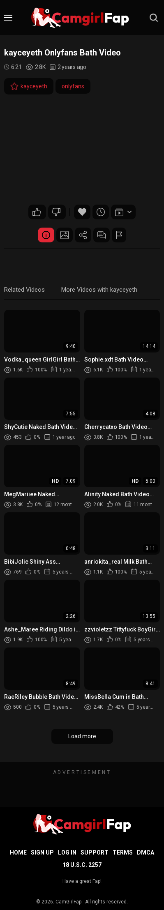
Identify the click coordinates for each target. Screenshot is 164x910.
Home (18, 852)
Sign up (42, 852)
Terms (123, 852)
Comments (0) (101, 235)
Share (83, 235)
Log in (67, 852)
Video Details (46, 235)
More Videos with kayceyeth (99, 289)
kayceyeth (28, 86)
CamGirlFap (68, 902)
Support (95, 852)
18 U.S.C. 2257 (82, 865)
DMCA (145, 852)
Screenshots (64, 235)
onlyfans (73, 86)
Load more (82, 736)
